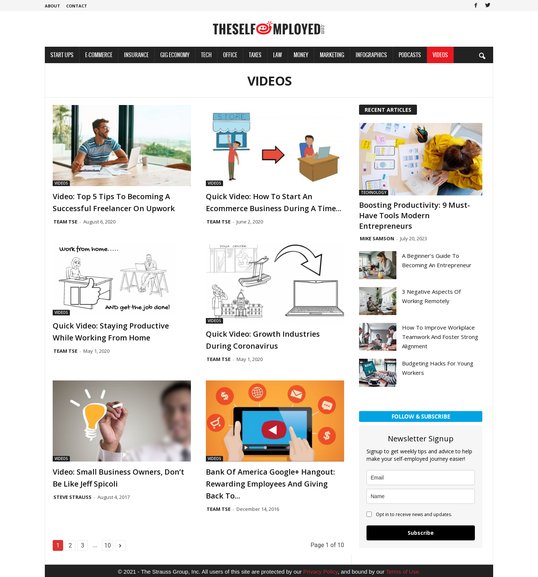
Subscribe (421, 532)
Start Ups (62, 55)
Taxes (255, 55)
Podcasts (410, 55)
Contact (76, 6)
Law (277, 55)
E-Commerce (98, 55)
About (52, 6)
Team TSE (65, 221)
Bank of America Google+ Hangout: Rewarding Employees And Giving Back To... (270, 484)
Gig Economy (174, 55)
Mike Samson (377, 238)
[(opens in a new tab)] (122, 279)
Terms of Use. (403, 571)
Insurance (136, 55)
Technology (373, 192)
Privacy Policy (320, 571)
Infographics (371, 55)
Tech (206, 55)
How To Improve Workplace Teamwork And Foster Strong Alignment (440, 337)
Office (230, 55)
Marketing (332, 55)
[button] (482, 55)
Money (301, 55)
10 (107, 545)
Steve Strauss (72, 497)
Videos (440, 55)
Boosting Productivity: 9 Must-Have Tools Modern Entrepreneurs (414, 215)
